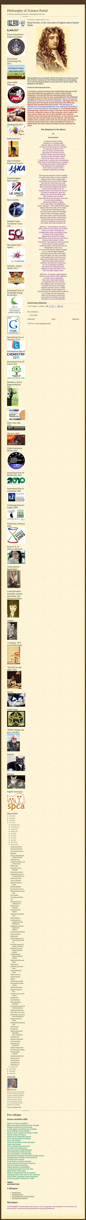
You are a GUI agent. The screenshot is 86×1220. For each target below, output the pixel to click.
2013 (10, 818)
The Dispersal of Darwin (19, 1198)
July (12, 833)
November (14, 827)
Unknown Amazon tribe (16, 1047)
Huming (12, 978)
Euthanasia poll (14, 1064)
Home (53, 319)
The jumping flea (15, 999)
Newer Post (31, 319)
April (12, 840)
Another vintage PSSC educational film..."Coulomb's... (16, 1032)
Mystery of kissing (15, 934)
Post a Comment (34, 315)
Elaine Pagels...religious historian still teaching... (16, 927)
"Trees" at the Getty (15, 880)
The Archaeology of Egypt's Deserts (23, 1196)
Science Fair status (15, 1041)
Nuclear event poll (15, 974)
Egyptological (16, 1192)
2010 (10, 1069)
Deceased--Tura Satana (16, 1039)
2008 (10, 1073)
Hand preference (14, 1060)
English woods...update (16, 981)
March (13, 842)
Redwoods (13, 853)
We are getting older (15, 878)
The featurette (14, 1028)
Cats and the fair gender (16, 851)
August (13, 831)
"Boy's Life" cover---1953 (17, 1012)
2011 (10, 822)
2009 (10, 1071)
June (12, 835)
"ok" (11, 899)
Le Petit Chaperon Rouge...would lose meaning (16, 956)
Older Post (75, 319)
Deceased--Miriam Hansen (17, 931)
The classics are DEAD (16, 897)
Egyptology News (17, 1194)
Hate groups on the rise (16, 872)
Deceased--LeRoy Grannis (17, 1049)
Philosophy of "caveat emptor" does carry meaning (16, 950)
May (12, 838)
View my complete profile (14, 1107)
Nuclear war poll (14, 1058)
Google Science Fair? (16, 846)
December (14, 824)
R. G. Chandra (14, 895)
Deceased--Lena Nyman (16, 1056)
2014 (10, 816)
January (13, 1066)
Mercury (13, 1089)
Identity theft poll (15, 917)
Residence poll (14, 997)
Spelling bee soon (15, 976)
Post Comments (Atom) (43, 323)
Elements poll (14, 936)
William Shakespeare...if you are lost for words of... (17, 940)
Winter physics (14, 1026)
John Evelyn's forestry (16, 848)
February (13, 844)
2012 (10, 820)
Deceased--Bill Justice (16, 987)
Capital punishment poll (16, 1010)
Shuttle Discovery (15, 859)
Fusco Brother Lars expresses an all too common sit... (16, 921)
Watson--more (14, 865)
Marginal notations (15, 886)
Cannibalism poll (15, 1062)
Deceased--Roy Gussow (16, 888)
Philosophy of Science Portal (27, 10)
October (13, 829)
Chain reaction (14, 964)
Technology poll (14, 1036)
